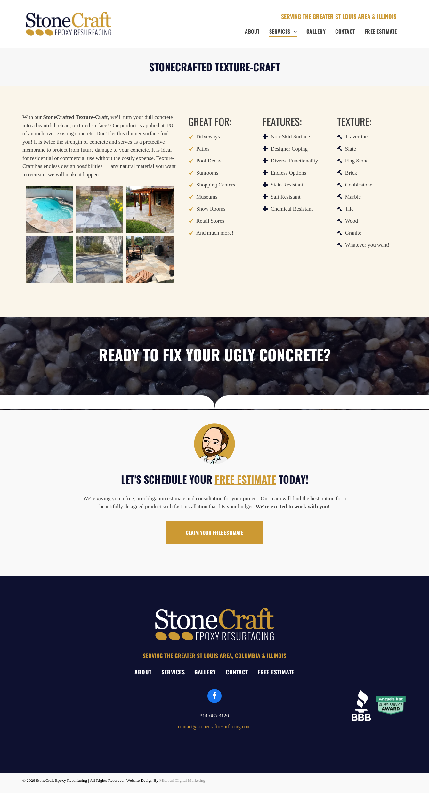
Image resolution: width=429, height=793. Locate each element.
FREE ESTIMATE (245, 479)
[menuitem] (252, 31)
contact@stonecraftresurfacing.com (214, 726)
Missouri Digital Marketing (182, 780)
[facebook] (214, 697)
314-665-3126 (214, 715)
